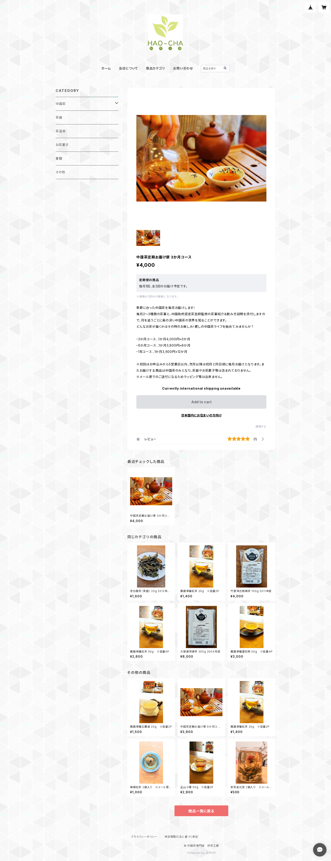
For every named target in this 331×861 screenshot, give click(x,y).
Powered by (201, 852)
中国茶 (60, 104)
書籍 (59, 158)
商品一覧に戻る (201, 811)
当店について (128, 68)
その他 (60, 172)
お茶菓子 (62, 145)
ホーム (106, 68)
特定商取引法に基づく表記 (181, 836)
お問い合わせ (183, 68)
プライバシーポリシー (144, 836)
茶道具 (60, 131)
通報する (260, 426)
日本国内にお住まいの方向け (201, 415)
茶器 (59, 117)
